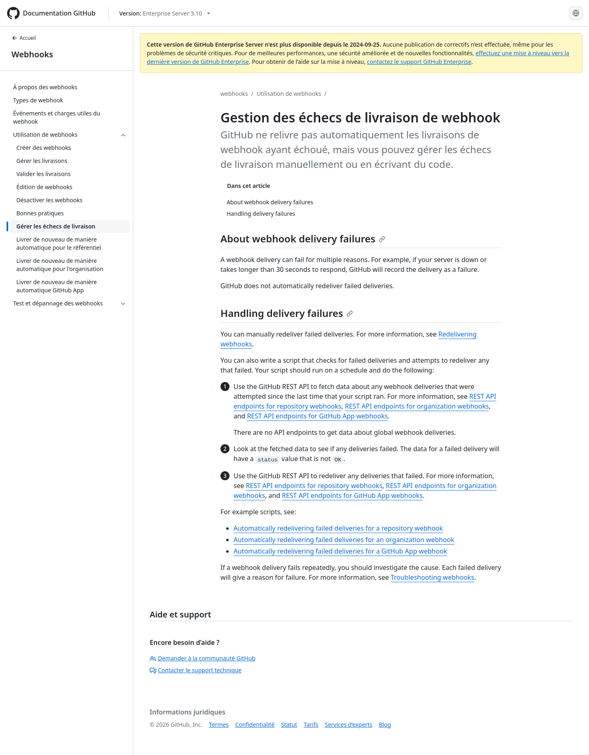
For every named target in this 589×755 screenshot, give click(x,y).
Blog (385, 724)
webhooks (234, 93)
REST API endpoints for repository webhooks (314, 485)
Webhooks (32, 54)
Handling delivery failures (286, 313)
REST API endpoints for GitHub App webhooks (317, 415)
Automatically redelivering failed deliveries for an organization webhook (344, 539)
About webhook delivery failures (302, 238)
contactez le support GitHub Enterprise (419, 62)
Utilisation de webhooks (289, 93)
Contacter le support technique (195, 670)
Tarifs (311, 724)
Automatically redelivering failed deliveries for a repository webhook (338, 528)
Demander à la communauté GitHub (203, 658)
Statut (289, 724)
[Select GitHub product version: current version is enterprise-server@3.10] (164, 13)
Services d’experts (348, 724)
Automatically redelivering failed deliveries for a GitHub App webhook (340, 551)
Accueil (23, 37)
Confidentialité (254, 724)
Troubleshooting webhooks (432, 577)
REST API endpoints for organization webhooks (417, 406)
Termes (219, 724)
